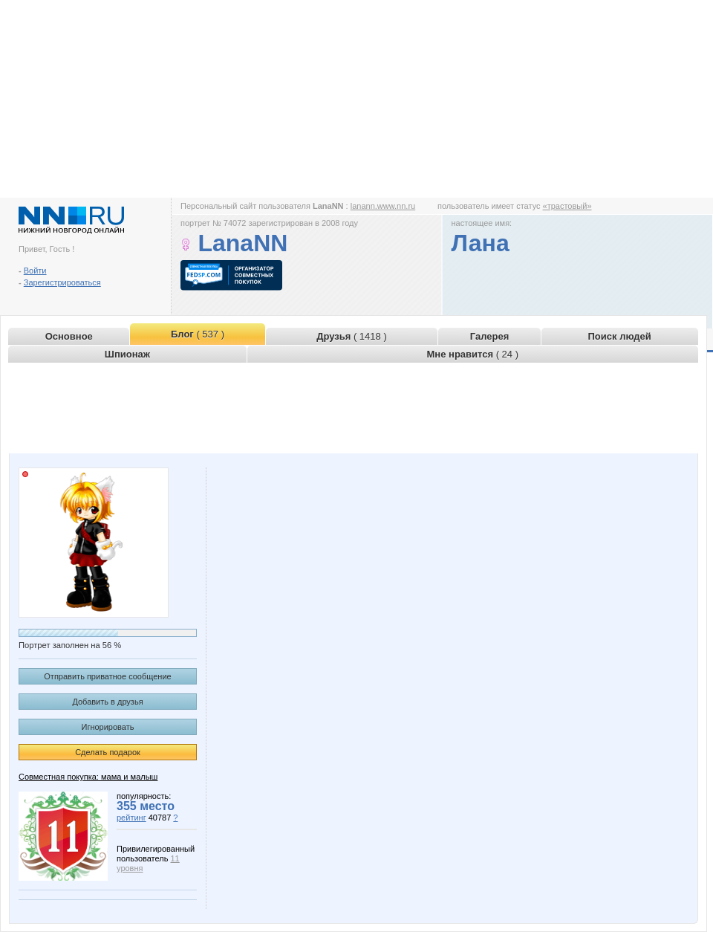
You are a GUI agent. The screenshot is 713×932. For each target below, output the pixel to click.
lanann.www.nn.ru (383, 205)
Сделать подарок (107, 752)
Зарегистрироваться (62, 282)
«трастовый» (567, 205)
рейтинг (131, 817)
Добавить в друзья (107, 701)
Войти (35, 270)
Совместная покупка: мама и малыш (88, 776)
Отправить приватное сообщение (107, 676)
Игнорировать (108, 726)
